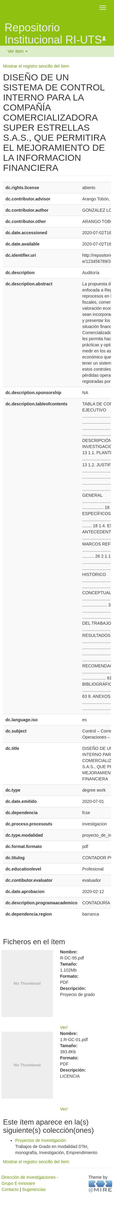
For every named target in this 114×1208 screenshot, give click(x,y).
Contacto (10, 1189)
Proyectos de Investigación (40, 1140)
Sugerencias (34, 1189)
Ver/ (64, 1027)
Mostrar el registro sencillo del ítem (36, 66)
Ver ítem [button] (18, 51)
